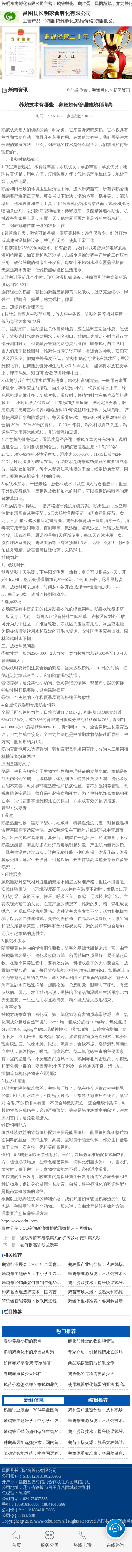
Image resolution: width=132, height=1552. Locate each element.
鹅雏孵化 (100, 90)
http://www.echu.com (19, 1221)
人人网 (77, 1228)
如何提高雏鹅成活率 (39, 1245)
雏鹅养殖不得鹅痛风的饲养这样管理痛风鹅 (60, 1238)
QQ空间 (30, 1228)
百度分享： (12, 1228)
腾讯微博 (62, 1228)
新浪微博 (45, 1228)
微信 (87, 1228)
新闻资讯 (121, 90)
